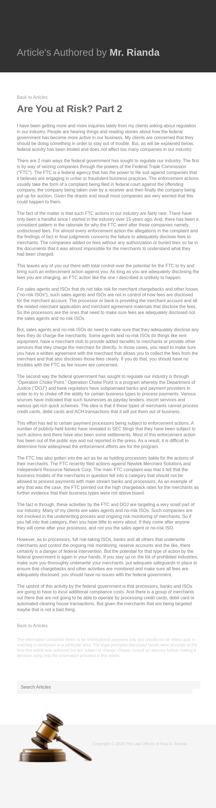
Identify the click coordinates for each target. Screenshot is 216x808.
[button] (196, 685)
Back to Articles (32, 97)
